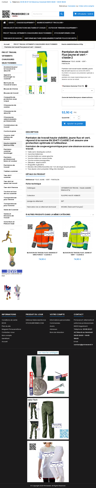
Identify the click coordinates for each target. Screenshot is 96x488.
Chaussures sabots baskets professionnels (10, 119)
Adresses (53, 329)
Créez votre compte (86, 6)
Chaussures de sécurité (10, 112)
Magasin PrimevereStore (11, 329)
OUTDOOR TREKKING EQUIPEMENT (62, 28)
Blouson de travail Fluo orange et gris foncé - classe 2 (42, 254)
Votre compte (57, 314)
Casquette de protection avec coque (10, 99)
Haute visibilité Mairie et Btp (10, 144)
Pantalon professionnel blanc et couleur (10, 159)
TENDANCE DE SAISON (12, 38)
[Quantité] (74, 117)
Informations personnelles (60, 320)
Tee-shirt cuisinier (7, 176)
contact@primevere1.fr (83, 344)
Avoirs (52, 326)
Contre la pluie (10, 131)
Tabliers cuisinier (11, 171)
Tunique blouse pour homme (10, 205)
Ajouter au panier (73, 123)
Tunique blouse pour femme (10, 199)
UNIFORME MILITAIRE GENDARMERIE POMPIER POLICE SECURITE (50, 38)
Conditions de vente (9, 320)
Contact (5, 2)
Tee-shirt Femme (11, 187)
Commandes (55, 323)
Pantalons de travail (9, 166)
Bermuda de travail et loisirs (10, 84)
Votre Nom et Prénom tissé (9, 223)
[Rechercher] (48, 14)
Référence (66, 61)
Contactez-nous (8, 332)
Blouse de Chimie (11, 89)
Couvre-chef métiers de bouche (9, 137)
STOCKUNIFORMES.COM (64, 33)
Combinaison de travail (10, 126)
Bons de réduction (57, 332)
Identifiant (5, 338)
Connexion (72, 6)
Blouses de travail (11, 93)
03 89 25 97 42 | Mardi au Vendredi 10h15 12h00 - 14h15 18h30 (43, 2)
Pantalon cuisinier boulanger (8, 151)
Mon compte (7, 335)
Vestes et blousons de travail (9, 216)
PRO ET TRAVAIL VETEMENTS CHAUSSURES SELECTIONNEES (27, 33)
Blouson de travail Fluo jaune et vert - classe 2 (77, 254)
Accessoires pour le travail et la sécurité (11, 69)
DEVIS (11, 22)
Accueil (4, 341)
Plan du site (6, 326)
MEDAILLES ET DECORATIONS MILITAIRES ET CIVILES (24, 28)
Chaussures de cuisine (10, 106)
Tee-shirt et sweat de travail (10, 182)
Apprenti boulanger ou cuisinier (9, 77)
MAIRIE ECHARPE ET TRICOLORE (49, 22)
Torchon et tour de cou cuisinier (10, 192)
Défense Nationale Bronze (36, 320)
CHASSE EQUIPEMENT (25, 22)
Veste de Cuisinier (11, 210)
